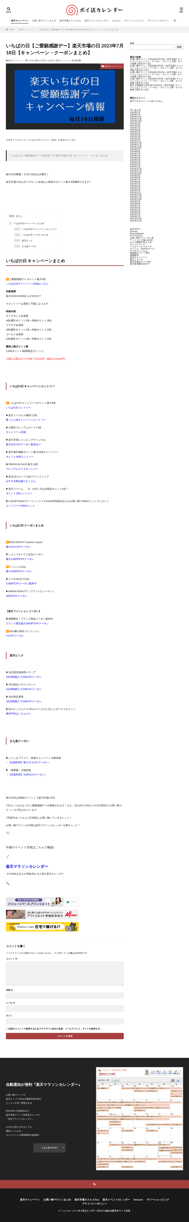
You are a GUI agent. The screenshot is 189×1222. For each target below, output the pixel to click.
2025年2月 (135, 138)
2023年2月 (135, 190)
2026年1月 (135, 114)
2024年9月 (135, 149)
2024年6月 (135, 155)
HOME (11, 29)
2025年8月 (135, 125)
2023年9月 (135, 175)
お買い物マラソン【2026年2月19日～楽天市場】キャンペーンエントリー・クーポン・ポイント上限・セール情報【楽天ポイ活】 (156, 61)
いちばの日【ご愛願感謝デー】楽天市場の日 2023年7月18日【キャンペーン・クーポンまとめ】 (79, 29)
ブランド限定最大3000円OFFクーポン (27, 623)
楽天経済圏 (76, 60)
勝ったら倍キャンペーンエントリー (26, 419)
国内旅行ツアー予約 (140, 253)
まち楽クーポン (25, 246)
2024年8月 (135, 151)
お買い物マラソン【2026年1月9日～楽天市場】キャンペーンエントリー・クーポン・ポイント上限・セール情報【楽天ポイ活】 (156, 80)
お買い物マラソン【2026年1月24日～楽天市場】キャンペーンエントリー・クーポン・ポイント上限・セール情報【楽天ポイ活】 (156, 74)
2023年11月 (136, 170)
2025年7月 (135, 127)
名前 (9, 990)
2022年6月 (135, 207)
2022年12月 (136, 194)
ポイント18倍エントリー (20, 456)
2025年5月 (135, 131)
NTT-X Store (136, 235)
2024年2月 (135, 164)
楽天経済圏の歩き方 (140, 263)
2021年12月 (136, 218)
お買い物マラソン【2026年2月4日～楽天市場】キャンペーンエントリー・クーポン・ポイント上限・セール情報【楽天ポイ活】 (156, 67)
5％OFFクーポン (15, 635)
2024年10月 (136, 147)
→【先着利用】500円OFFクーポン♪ (26, 774)
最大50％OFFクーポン (18, 546)
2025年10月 (136, 121)
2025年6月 (135, 129)
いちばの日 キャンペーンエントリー (35, 229)
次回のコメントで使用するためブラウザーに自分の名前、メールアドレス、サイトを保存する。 (55, 1029)
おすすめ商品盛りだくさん (21, 481)
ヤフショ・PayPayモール (142, 248)
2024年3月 (135, 162)
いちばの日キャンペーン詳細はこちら (27, 283)
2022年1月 (135, 216)
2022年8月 (135, 203)
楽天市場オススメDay (70, 20)
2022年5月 (135, 209)
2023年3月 (135, 188)
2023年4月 (135, 186)
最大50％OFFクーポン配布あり (23, 444)
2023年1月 (135, 192)
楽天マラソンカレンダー (27, 866)
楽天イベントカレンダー (96, 20)
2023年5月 (135, 183)
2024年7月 (135, 153)
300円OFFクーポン (16, 595)
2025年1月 (135, 140)
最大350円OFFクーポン (19, 571)
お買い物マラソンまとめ (44, 20)
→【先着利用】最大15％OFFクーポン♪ (28, 762)
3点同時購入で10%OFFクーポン (24, 676)
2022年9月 (135, 201)
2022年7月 (135, 205)
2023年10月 (136, 173)
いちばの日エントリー (18, 407)
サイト (9, 1016)
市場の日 (37, 60)
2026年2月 (135, 112)
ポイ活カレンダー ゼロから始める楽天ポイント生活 (104, 1210)
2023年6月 (135, 181)
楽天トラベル (136, 259)
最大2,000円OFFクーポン (20, 558)
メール (10, 1003)
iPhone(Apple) (137, 233)
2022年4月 (135, 212)
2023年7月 (135, 179)
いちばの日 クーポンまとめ (31, 235)
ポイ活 (30, 60)
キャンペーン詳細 (16, 431)
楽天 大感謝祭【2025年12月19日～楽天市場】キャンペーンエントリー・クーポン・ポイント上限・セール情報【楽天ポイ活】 (156, 87)
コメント (11, 959)
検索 (132, 43)
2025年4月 (135, 134)
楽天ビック (23, 240)
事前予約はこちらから (18, 713)
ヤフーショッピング (134, 20)
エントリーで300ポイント (20, 505)
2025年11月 (136, 118)
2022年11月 (136, 196)
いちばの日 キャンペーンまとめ (26, 223)
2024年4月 (135, 160)
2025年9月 (135, 123)
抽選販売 (134, 255)
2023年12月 (136, 168)
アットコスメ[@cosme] (141, 240)
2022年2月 (135, 214)
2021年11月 (136, 220)
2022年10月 (136, 199)
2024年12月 (136, 142)
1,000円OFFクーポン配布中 (21, 583)
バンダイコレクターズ (141, 246)
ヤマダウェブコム (138, 250)
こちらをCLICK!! (49, 1147)
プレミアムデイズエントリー (22, 468)
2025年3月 (135, 136)
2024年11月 (136, 144)
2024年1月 (135, 166)
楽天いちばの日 (48, 60)
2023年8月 (135, 177)
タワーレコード (137, 244)
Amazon (116, 20)
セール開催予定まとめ (141, 242)
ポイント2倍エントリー (19, 493)
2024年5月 (135, 157)
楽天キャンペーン (19, 20)
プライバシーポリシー (158, 20)
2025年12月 (136, 116)
